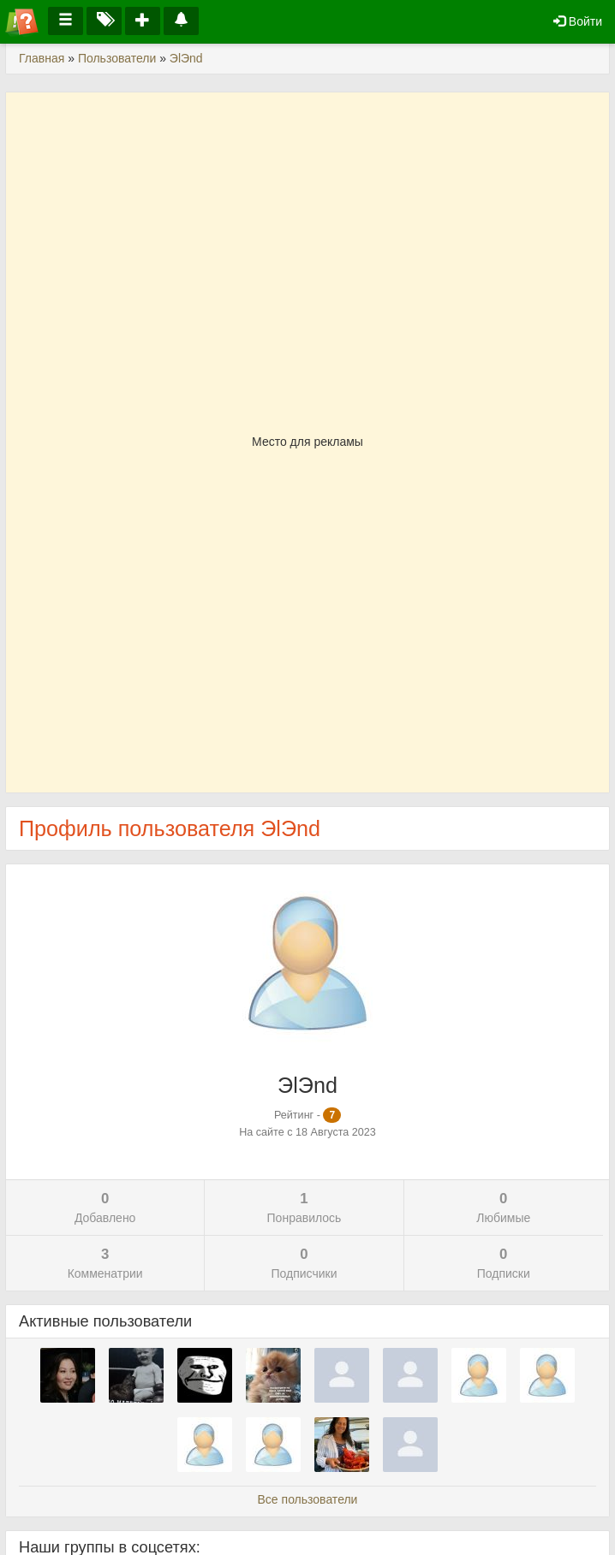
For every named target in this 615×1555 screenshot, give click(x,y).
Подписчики (304, 1262)
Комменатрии (105, 1262)
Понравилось (304, 1207)
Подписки (503, 1262)
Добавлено (105, 1207)
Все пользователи (308, 1499)
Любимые (503, 1207)
